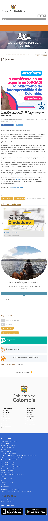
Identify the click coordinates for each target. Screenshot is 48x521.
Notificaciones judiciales (7, 462)
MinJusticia (6, 410)
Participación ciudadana (7, 468)
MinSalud (29, 412)
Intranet (3, 480)
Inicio (40, 52)
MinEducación (7, 422)
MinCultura (6, 424)
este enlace (18, 179)
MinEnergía (30, 414)
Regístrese (19, 199)
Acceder (3, 484)
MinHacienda (30, 410)
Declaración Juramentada (11, 232)
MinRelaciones (31, 408)
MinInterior (6, 416)
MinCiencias (6, 418)
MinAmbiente (6, 428)
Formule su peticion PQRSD (8, 472)
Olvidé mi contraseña (9, 333)
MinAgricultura (7, 426)
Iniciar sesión (7, 328)
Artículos (45, 52)
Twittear (19, 125)
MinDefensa (6, 412)
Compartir (8, 125)
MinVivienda (30, 422)
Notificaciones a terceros (8, 464)
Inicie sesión (6, 199)
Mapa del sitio (5, 476)
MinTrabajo (6, 414)
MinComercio (30, 416)
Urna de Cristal (31, 424)
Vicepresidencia (7, 408)
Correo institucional (6, 478)
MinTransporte (31, 420)
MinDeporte (30, 418)
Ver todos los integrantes (23, 372)
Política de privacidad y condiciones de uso (12, 474)
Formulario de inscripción (16, 187)
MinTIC (5, 420)
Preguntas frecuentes (7, 470)
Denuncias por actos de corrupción (10, 466)
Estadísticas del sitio (7, 482)
